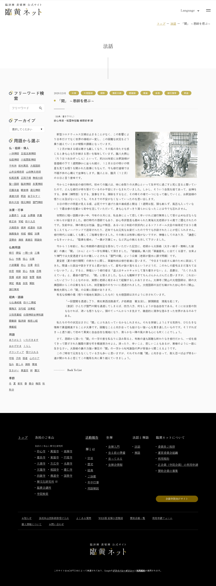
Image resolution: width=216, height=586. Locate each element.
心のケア (34, 358)
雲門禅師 (38, 202)
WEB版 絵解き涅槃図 (110, 518)
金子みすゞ (34, 196)
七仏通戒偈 (15, 302)
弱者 (25, 358)
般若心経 (33, 320)
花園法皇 (14, 190)
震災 (37, 370)
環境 (34, 364)
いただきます (30, 340)
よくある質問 (83, 518)
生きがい (14, 370)
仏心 (11, 259)
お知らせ (27, 518)
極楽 (38, 277)
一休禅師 (14, 153)
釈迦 (23, 196)
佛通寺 (54, 475)
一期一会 (28, 252)
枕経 (23, 233)
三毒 (37, 252)
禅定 (11, 283)
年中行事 (93, 482)
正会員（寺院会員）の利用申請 (178, 464)
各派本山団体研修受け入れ (54, 518)
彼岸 (23, 227)
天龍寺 (41, 469)
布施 (31, 271)
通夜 (20, 239)
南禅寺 (68, 451)
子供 (18, 358)
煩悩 (18, 252)
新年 (20, 383)
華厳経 (13, 327)
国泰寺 (68, 475)
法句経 (22, 308)
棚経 (30, 233)
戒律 (18, 277)
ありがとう (15, 340)
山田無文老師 (33, 171)
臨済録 (22, 320)
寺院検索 (42, 494)
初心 (23, 265)
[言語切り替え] (187, 10)
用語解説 (93, 488)
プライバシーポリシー (123, 570)
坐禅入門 (114, 446)
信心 (25, 259)
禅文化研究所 (47, 481)
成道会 (31, 227)
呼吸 (11, 358)
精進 (18, 283)
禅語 (137, 452)
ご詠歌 (91, 476)
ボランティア (16, 352)
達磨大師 (14, 196)
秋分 (11, 389)
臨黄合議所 (44, 487)
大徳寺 (41, 463)
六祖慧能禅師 (28, 159)
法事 (37, 233)
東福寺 (54, 457)
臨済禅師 (26, 184)
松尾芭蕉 (14, 177)
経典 (90, 470)
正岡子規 (26, 177)
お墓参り (14, 215)
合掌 (30, 265)
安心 (25, 271)
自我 (25, 283)
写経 (20, 221)
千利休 (13, 165)
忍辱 (38, 271)
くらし (27, 346)
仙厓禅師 (14, 159)
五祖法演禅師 (28, 153)
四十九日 (30, 221)
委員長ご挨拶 (166, 446)
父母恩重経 (15, 314)
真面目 (24, 370)
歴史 (90, 464)
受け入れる (32, 352)
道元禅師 (35, 190)
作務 (18, 259)
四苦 (11, 271)
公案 (31, 259)
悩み (11, 364)
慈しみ (19, 364)
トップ (161, 23)
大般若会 (14, 227)
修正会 (13, 221)
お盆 (23, 215)
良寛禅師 (38, 184)
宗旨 (90, 458)
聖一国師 (14, 184)
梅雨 (38, 383)
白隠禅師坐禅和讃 (33, 314)
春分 (31, 383)
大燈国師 (35, 165)
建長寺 (41, 457)
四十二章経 (29, 302)
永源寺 (68, 463)
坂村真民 (23, 165)
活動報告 (91, 437)
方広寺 (54, 463)
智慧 (31, 277)
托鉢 (39, 227)
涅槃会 (13, 239)
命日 (37, 265)
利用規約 (163, 458)
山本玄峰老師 (16, 171)
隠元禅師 (26, 202)
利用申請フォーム (162, 518)
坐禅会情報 (115, 464)
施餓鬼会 (14, 233)
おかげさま (15, 346)
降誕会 (38, 239)
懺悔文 (13, 308)
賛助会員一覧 (137, 518)
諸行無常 (14, 289)
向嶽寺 (41, 475)
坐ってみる (115, 458)
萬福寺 (54, 451)
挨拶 (25, 277)
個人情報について (32, 524)
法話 (173, 23)
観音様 (24, 190)
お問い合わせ (56, 524)
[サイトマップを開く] (208, 10)
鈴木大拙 (14, 202)
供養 (39, 215)
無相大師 (38, 177)
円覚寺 (68, 457)
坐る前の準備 (116, 452)
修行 (11, 252)
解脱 (31, 283)
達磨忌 (29, 239)
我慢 (11, 277)
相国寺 (54, 469)
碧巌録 (13, 320)
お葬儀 (31, 215)
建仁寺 (68, 469)
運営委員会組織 (168, 452)
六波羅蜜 (14, 265)
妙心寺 (41, 451)
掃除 (27, 364)
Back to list (74, 370)
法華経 (31, 308)
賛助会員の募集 (168, 471)
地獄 (18, 271)
